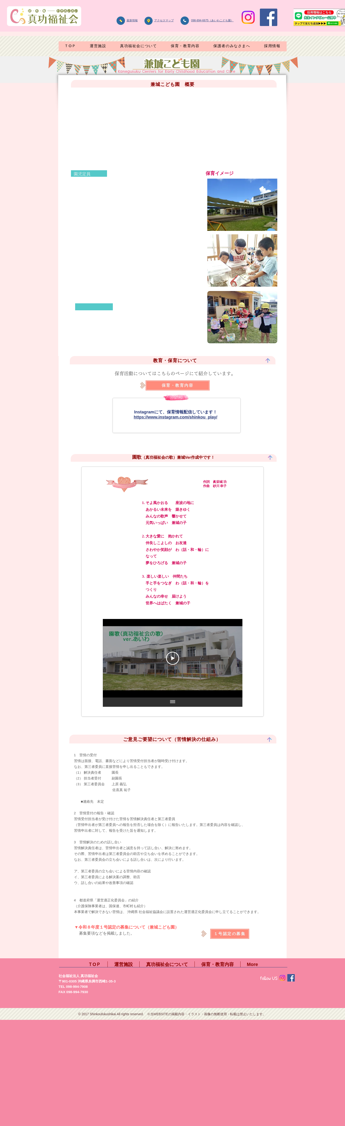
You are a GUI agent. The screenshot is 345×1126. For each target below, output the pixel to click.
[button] (138, 46)
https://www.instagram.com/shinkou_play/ (175, 417)
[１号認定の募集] (229, 934)
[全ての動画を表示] (173, 702)
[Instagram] (248, 17)
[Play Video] (172, 658)
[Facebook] (268, 17)
